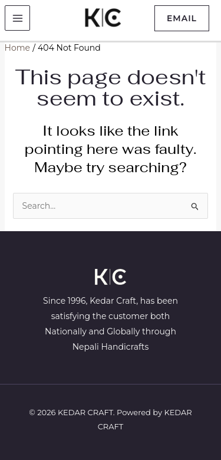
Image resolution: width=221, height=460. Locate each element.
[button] (181, 18)
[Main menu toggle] (17, 18)
